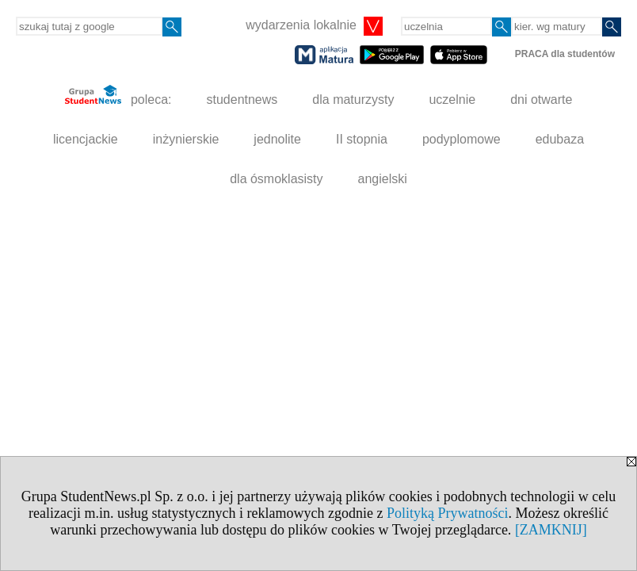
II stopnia (361, 139)
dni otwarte (541, 99)
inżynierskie (186, 139)
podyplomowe (461, 139)
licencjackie (85, 139)
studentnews (241, 99)
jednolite (277, 139)
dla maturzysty (353, 99)
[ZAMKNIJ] (551, 530)
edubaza (560, 139)
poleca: (118, 95)
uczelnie (452, 99)
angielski (382, 179)
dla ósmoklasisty (276, 179)
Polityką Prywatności (448, 513)
